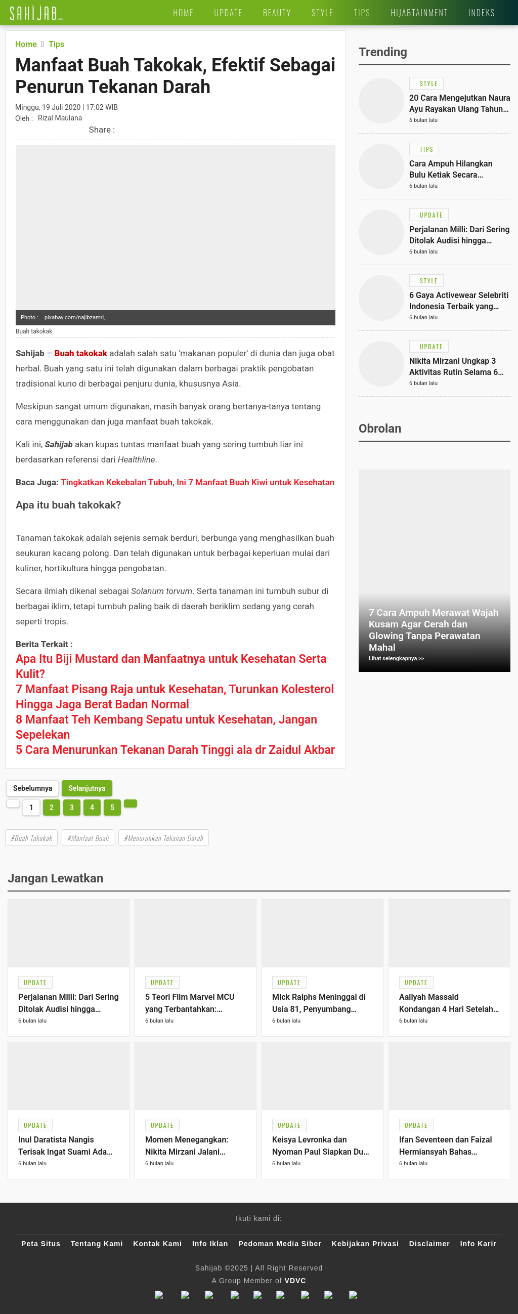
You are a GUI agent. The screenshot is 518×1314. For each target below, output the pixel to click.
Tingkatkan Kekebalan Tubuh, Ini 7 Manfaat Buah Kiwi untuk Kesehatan (197, 482)
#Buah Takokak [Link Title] (31, 837)
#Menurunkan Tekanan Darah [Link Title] (163, 837)
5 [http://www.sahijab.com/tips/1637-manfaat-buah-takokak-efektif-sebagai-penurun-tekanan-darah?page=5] (112, 807)
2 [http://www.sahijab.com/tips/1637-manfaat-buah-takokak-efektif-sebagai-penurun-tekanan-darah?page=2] (52, 807)
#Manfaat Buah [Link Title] (88, 837)
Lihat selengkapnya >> (396, 658)
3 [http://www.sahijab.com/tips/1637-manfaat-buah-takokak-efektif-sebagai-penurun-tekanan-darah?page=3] (72, 807)
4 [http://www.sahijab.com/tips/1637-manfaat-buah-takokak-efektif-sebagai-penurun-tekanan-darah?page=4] (92, 807)
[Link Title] (36, 12)
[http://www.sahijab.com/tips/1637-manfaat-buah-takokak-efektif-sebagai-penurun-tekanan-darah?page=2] (87, 788)
